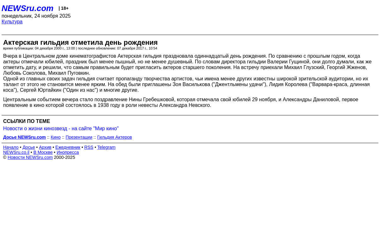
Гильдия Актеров (114, 137)
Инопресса (68, 152)
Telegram (106, 147)
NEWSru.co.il (16, 152)
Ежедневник (68, 147)
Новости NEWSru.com (30, 157)
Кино (56, 137)
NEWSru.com (28, 8)
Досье (28, 147)
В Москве (43, 152)
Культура (12, 21)
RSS (88, 147)
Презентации (79, 137)
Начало (11, 147)
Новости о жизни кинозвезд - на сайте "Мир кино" (61, 128)
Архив (45, 147)
